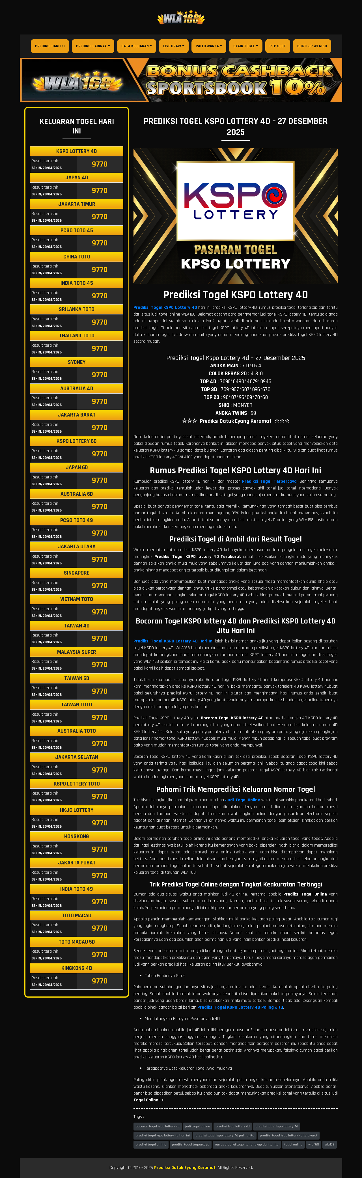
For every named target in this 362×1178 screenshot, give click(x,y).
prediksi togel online (151, 1144)
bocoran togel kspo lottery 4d (158, 1126)
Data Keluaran (135, 46)
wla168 (330, 1144)
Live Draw (172, 46)
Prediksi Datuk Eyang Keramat (185, 1168)
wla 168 (313, 1144)
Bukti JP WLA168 (312, 46)
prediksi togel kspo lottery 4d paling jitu (224, 1135)
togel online (293, 1144)
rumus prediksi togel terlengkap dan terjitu (247, 1144)
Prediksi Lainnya (91, 46)
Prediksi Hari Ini (50, 46)
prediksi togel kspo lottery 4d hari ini (163, 1135)
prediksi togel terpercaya (190, 1144)
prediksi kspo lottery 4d (233, 1126)
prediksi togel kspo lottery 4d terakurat (288, 1135)
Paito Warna (207, 46)
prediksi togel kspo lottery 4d (276, 1126)
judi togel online (197, 1126)
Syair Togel (244, 46)
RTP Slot (278, 46)
